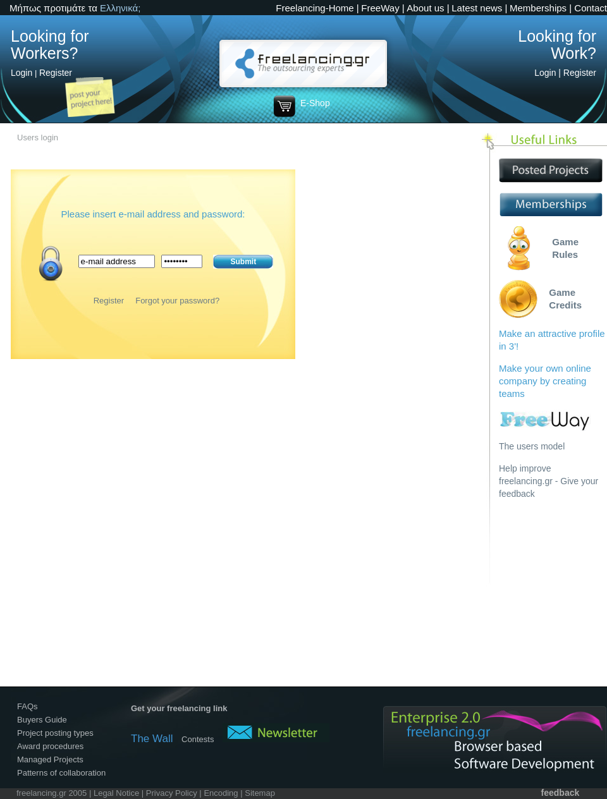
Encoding (221, 793)
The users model (532, 446)
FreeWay (380, 8)
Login (21, 73)
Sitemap (260, 793)
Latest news (476, 8)
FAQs (27, 706)
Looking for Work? (557, 44)
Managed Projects (50, 759)
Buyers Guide (42, 719)
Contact (590, 8)
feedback (560, 793)
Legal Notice (116, 793)
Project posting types (55, 733)
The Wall (152, 739)
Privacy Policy (171, 793)
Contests (197, 739)
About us (425, 8)
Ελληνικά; (120, 8)
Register (55, 73)
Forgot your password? (177, 300)
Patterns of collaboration (61, 773)
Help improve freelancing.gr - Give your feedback (548, 481)
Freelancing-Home (314, 8)
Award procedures (50, 746)
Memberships (538, 8)
